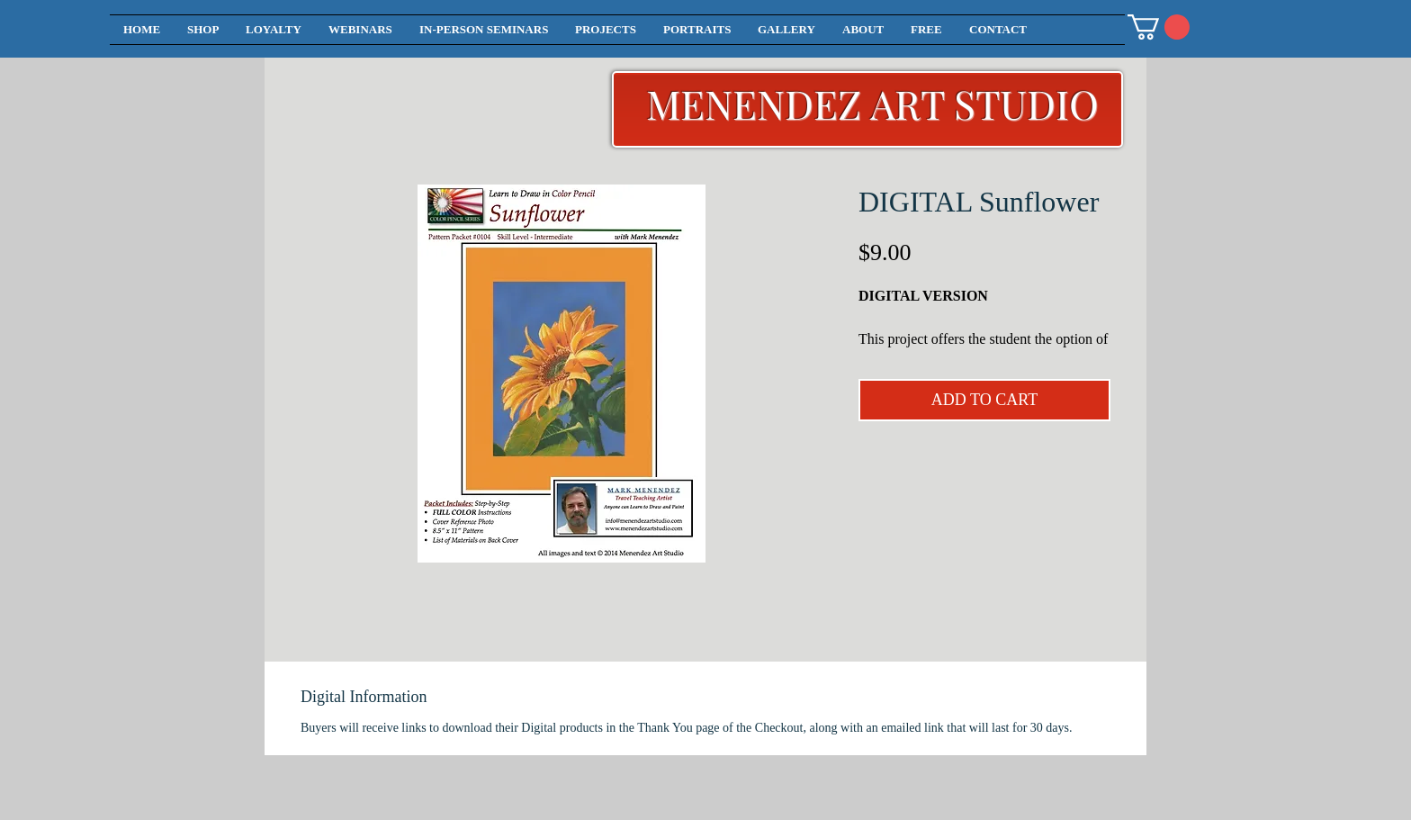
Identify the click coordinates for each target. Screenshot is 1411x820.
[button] (1159, 27)
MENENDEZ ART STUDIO (872, 103)
